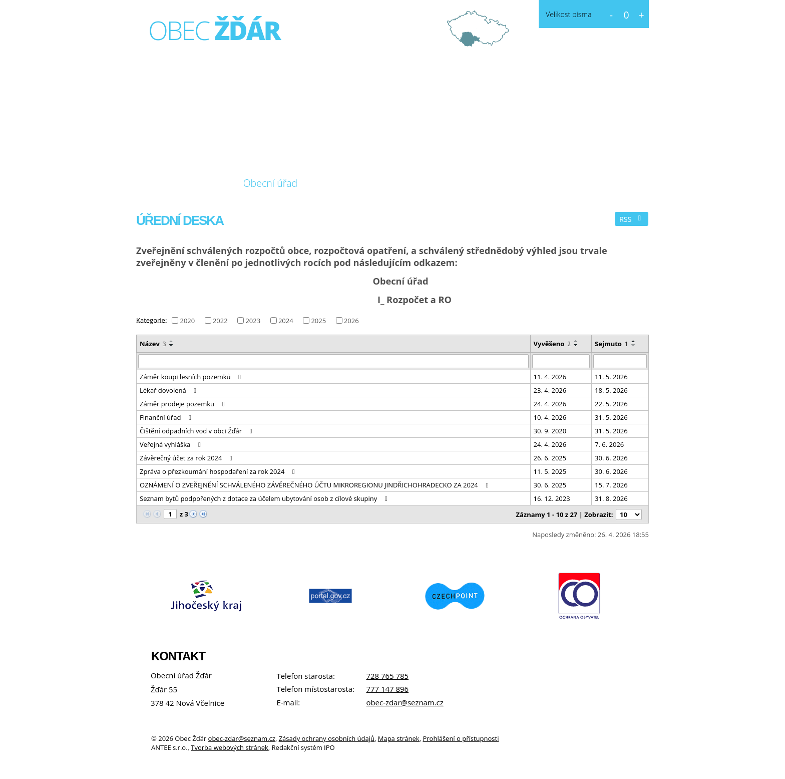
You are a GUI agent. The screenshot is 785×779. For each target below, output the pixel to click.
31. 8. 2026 (611, 498)
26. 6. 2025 (550, 457)
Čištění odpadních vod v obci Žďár (197, 430)
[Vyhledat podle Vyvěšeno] (561, 361)
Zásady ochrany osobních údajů (326, 738)
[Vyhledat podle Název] (333, 361)
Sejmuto (611, 343)
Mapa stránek (399, 738)
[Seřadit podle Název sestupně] (171, 345)
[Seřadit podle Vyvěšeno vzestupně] (576, 341)
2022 (220, 320)
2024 (285, 320)
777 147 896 (387, 689)
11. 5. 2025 (550, 471)
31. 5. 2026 (611, 417)
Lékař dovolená (169, 390)
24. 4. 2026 (550, 403)
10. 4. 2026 (550, 417)
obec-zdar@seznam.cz (404, 702)
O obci (204, 183)
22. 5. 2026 (611, 403)
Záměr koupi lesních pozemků (192, 376)
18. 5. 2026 (611, 390)
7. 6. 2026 (609, 444)
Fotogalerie (346, 183)
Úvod (156, 183)
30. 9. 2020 (550, 430)
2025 (318, 320)
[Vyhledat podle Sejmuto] (620, 361)
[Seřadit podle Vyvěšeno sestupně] (576, 345)
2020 (187, 320)
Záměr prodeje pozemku (183, 403)
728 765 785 (387, 676)
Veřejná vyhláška (171, 444)
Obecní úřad (270, 183)
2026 (351, 320)
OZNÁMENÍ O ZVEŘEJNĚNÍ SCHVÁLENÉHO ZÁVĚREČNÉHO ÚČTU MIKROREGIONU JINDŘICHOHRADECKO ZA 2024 (315, 484)
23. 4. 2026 (550, 390)
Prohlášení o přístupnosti (461, 738)
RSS (631, 219)
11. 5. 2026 (611, 376)
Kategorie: (151, 319)
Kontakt (413, 183)
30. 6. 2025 (550, 484)
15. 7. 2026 (611, 484)
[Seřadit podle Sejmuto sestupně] (633, 345)
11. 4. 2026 (550, 376)
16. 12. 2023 (552, 498)
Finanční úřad (167, 417)
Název (153, 343)
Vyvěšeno (552, 343)
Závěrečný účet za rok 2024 (187, 457)
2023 (252, 320)
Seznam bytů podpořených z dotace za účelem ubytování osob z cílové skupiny (265, 498)
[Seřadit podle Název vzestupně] (171, 341)
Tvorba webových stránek (229, 747)
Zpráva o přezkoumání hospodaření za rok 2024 (218, 471)
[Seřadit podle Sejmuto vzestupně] (633, 341)
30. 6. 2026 (611, 457)
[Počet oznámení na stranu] (629, 514)
